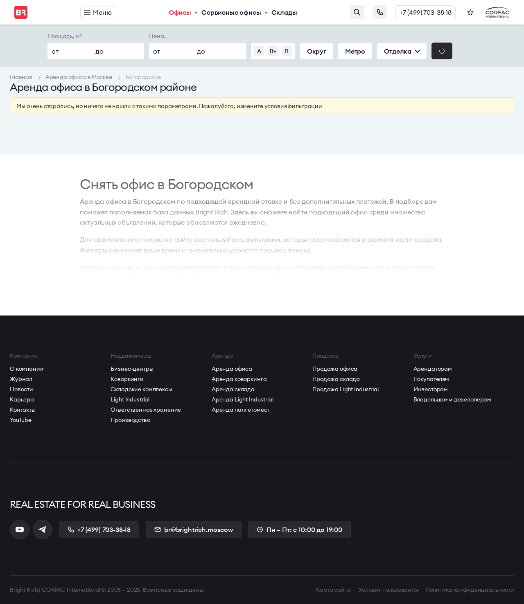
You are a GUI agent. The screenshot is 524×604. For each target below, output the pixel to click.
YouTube (21, 420)
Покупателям (431, 379)
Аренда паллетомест (240, 409)
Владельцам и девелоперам (452, 399)
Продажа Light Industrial (345, 389)
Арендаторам (432, 368)
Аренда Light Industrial (242, 399)
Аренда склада (233, 389)
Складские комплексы (141, 389)
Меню (97, 12)
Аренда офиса (232, 368)
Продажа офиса (334, 368)
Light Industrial (130, 399)
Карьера (22, 399)
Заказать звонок (380, 12)
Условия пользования (388, 589)
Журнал (21, 379)
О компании (27, 368)
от (55, 51)
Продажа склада (336, 379)
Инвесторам (430, 389)
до (99, 51)
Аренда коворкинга (239, 379)
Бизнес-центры (132, 368)
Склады (284, 12)
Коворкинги (127, 379)
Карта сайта (333, 589)
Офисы (180, 12)
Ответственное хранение (146, 409)
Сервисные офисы (231, 12)
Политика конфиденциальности (470, 589)
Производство (130, 420)
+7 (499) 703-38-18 (426, 12)
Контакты (23, 409)
